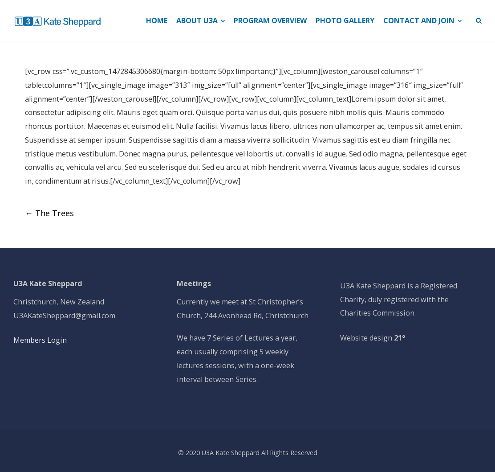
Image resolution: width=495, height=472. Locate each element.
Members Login (40, 340)
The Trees (49, 213)
